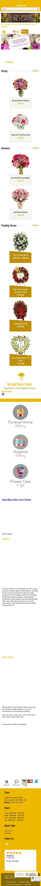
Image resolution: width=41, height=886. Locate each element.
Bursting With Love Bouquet (20, 177)
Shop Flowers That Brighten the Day (19, 388)
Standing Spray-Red (20, 323)
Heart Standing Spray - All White (20, 359)
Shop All (36, 70)
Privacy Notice (24, 882)
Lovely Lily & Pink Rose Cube (20, 135)
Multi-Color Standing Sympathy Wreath (20, 290)
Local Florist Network (13, 884)
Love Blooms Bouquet (20, 212)
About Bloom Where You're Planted (16, 499)
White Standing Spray (20, 255)
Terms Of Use (11, 882)
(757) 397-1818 (21, 5)
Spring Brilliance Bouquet (20, 100)
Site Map (28, 884)
